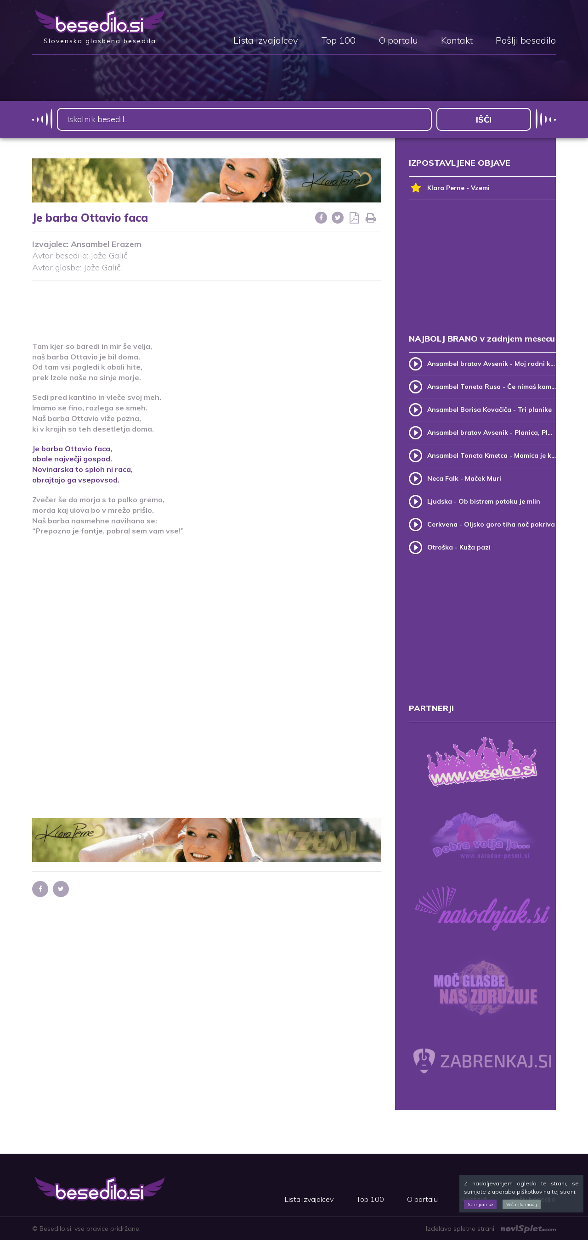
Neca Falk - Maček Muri (464, 478)
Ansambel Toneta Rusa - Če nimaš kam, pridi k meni (491, 386)
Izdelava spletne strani (491, 1228)
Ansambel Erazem (106, 244)
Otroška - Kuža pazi (459, 547)
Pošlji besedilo (526, 41)
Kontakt (457, 41)
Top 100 (338, 41)
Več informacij (521, 1204)
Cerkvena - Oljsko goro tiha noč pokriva (491, 524)
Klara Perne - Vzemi (449, 188)
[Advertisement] (207, 305)
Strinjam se (480, 1204)
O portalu (398, 41)
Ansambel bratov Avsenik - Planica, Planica (491, 432)
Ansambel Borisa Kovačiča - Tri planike (489, 409)
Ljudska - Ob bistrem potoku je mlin (483, 501)
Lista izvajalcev (265, 41)
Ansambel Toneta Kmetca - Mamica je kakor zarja (491, 455)
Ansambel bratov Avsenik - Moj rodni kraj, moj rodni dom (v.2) (491, 363)
